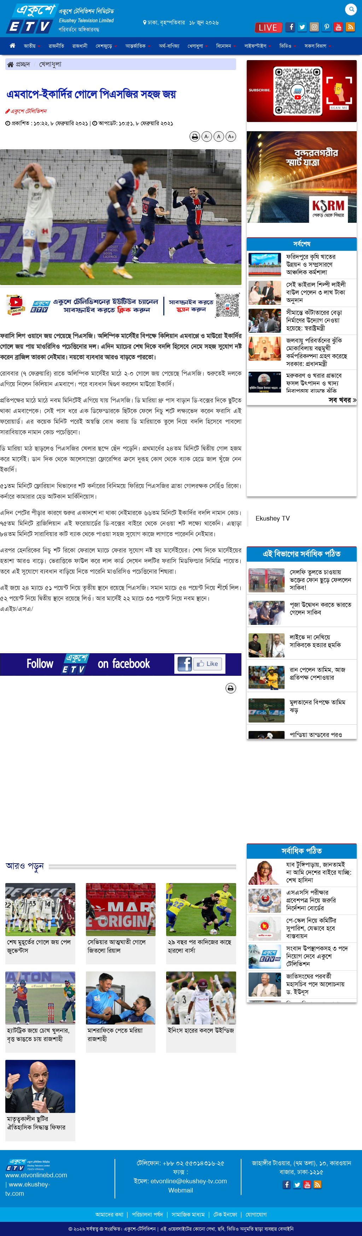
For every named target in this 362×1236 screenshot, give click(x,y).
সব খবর (343, 400)
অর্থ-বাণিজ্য (169, 46)
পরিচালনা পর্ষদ (147, 1214)
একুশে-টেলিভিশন (140, 1229)
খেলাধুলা (50, 64)
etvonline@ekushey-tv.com (189, 1181)
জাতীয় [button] (32, 46)
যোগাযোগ (256, 1214)
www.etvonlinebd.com (36, 1175)
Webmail (180, 1190)
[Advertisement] (120, 784)
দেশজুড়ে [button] (106, 46)
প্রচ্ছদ (18, 64)
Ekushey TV (273, 518)
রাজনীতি (56, 46)
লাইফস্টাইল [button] (258, 46)
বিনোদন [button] (226, 46)
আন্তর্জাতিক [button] (138, 46)
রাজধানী (79, 46)
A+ (231, 136)
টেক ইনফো (226, 1214)
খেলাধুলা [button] (198, 46)
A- (206, 136)
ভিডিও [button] (288, 46)
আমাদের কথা (110, 1214)
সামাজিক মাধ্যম (188, 1214)
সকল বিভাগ (318, 46)
